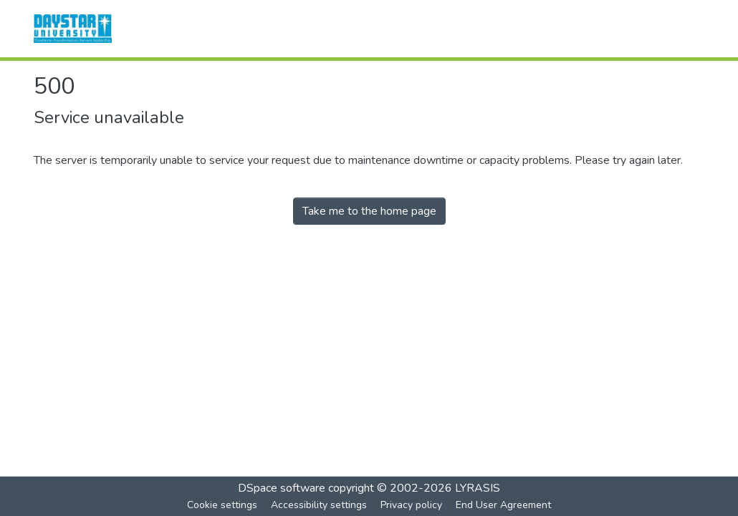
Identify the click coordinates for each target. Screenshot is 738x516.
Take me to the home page (369, 211)
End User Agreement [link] (503, 505)
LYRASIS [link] (477, 488)
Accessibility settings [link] (319, 505)
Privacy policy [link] (411, 505)
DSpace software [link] (281, 488)
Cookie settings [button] (222, 505)
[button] (73, 28)
